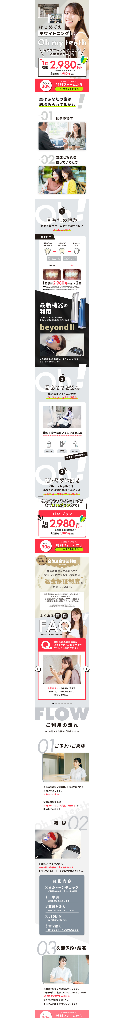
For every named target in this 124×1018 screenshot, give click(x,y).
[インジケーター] (53, 703)
